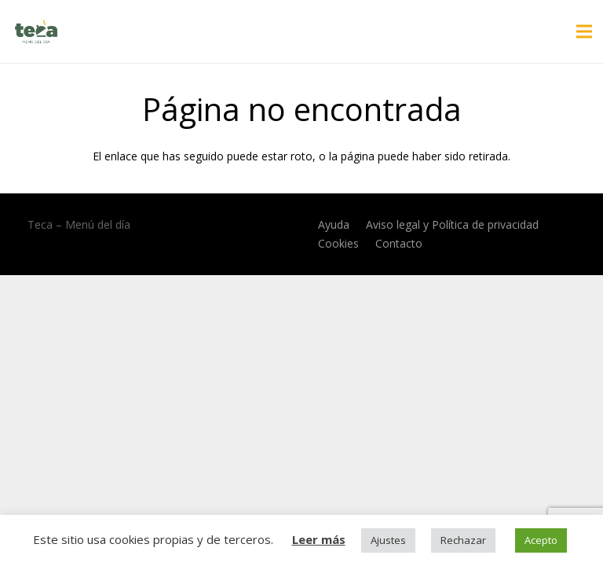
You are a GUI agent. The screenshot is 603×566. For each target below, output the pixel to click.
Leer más (318, 539)
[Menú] (584, 31)
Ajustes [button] (388, 540)
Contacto (398, 243)
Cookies (338, 243)
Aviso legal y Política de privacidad (452, 224)
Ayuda (333, 224)
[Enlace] (36, 31)
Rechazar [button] (463, 540)
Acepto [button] (540, 540)
